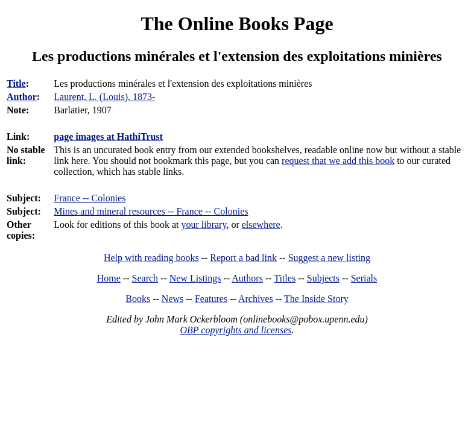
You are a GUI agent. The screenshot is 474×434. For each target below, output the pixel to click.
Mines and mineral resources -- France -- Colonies (151, 211)
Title (16, 83)
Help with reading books (151, 258)
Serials (364, 278)
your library (203, 224)
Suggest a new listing (329, 258)
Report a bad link (243, 258)
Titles (284, 278)
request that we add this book (338, 161)
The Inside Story (316, 299)
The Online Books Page (237, 23)
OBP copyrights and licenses (235, 330)
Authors (247, 278)
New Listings (195, 278)
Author (22, 97)
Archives (255, 299)
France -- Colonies (89, 198)
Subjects (323, 278)
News (172, 299)
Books (137, 299)
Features (211, 299)
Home (109, 278)
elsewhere (261, 224)
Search (145, 278)
